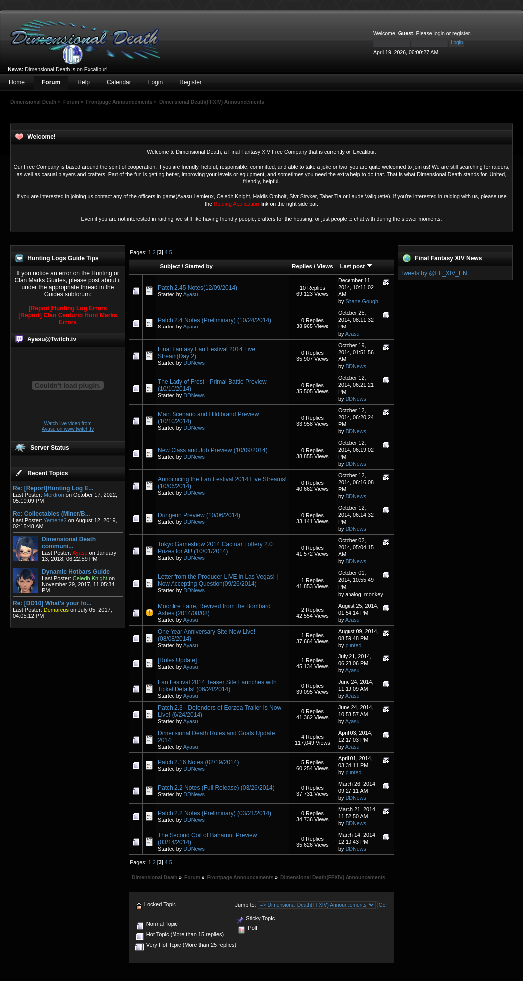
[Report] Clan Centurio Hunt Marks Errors (67, 319)
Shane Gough (361, 301)
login (439, 33)
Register (190, 82)
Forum (51, 82)
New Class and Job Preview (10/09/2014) (213, 450)
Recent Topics (47, 473)
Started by (199, 266)
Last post (356, 266)
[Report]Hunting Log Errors (68, 308)
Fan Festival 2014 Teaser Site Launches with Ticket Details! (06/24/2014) (217, 686)
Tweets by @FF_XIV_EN (433, 273)
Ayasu (190, 294)
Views (325, 266)
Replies (302, 266)
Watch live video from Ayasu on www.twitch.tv (68, 426)
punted (353, 645)
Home (17, 82)
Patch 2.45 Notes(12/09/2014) (197, 287)
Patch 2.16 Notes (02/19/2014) (198, 762)
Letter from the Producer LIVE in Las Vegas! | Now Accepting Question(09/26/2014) (218, 580)
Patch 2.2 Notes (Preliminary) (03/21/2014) (214, 813)
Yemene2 (55, 520)
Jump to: (245, 905)
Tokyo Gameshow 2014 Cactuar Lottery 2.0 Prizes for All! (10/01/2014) (215, 548)
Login (155, 82)
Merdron (54, 495)
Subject (170, 266)
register (461, 33)
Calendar (119, 82)
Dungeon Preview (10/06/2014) (199, 515)
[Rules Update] (177, 660)
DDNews (194, 363)
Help (83, 82)
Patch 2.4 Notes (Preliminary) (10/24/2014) (214, 320)
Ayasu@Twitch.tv (51, 339)
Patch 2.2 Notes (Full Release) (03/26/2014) (216, 787)
